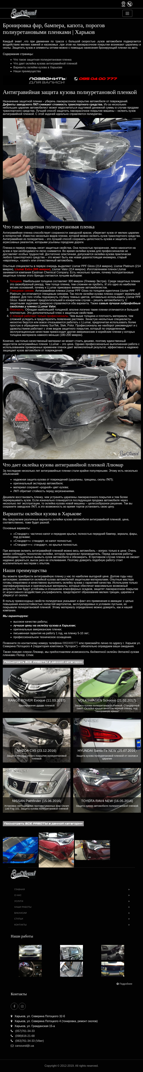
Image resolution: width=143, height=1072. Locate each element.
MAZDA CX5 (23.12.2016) (36, 750)
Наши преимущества (27, 71)
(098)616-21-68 (23, 1035)
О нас (17, 895)
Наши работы (22, 907)
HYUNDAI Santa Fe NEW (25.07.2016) (107, 750)
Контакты (20, 924)
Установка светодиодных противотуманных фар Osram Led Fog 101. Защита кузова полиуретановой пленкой (36, 807)
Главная (19, 889)
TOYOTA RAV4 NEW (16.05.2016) (107, 801)
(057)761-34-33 (23, 1030)
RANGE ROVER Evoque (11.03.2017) (36, 700)
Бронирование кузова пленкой (37, 705)
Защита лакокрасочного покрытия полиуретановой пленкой (37, 757)
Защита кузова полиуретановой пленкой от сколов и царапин (107, 757)
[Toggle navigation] (127, 13)
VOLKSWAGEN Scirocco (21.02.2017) (107, 700)
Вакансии (20, 913)
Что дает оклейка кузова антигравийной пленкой (45, 63)
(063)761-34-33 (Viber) (27, 1040)
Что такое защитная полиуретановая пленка (42, 59)
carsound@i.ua (22, 1045)
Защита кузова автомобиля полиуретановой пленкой (107, 805)
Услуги (18, 901)
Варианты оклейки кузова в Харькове (37, 67)
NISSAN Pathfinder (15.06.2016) (36, 801)
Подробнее (124, 983)
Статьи (18, 918)
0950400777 (70, 643)
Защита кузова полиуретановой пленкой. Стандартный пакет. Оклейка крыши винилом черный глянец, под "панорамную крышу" (107, 708)
